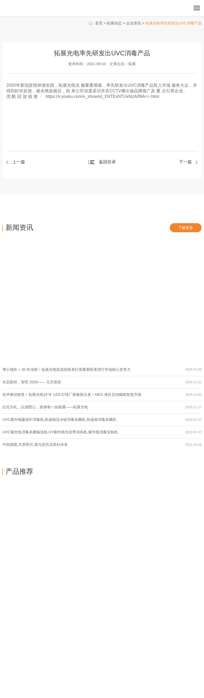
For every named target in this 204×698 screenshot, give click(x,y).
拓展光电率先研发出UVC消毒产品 (173, 23)
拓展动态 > (116, 23)
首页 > (97, 23)
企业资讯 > (135, 23)
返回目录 (107, 162)
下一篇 (185, 162)
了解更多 (185, 228)
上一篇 (18, 162)
